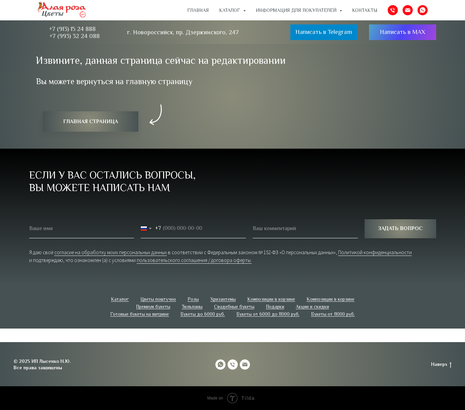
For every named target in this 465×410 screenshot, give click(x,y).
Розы (193, 299)
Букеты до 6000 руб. (202, 314)
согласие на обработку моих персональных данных (110, 252)
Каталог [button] (230, 10)
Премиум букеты (153, 306)
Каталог (120, 299)
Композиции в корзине (271, 299)
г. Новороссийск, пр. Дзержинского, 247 (183, 32)
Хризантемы (223, 299)
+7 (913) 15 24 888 (72, 28)
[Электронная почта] (408, 10)
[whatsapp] (423, 10)
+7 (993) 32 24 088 (74, 36)
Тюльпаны (192, 306)
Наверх (441, 364)
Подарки (275, 306)
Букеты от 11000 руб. (333, 314)
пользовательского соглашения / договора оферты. (194, 260)
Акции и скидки (312, 306)
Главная (198, 10)
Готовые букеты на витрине (139, 314)
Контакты (364, 10)
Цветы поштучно (158, 299)
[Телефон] (393, 10)
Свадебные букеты (234, 306)
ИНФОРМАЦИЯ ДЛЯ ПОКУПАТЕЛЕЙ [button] (297, 10)
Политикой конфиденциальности (375, 252)
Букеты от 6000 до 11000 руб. (267, 314)
